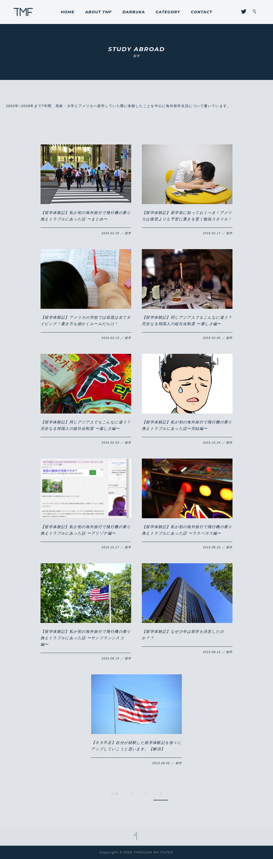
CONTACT (201, 12)
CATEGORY (168, 12)
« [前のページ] (131, 794)
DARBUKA (133, 12)
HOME (68, 12)
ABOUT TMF (98, 12)
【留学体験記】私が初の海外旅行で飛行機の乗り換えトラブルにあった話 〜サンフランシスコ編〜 (86, 637)
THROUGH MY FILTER (23, 12)
